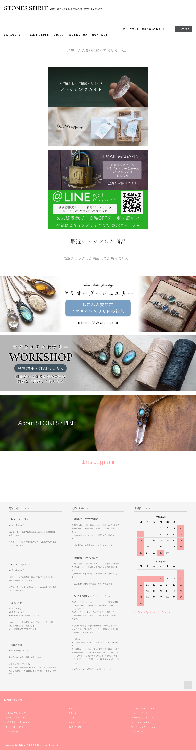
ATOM (78, 727)
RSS (70, 727)
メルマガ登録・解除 (77, 722)
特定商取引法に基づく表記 (18, 722)
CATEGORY (14, 34)
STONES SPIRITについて (143, 708)
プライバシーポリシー (16, 727)
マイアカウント (130, 29)
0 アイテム (183, 29)
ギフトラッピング (139, 732)
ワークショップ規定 (140, 722)
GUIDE (59, 34)
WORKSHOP (77, 34)
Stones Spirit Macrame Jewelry (154, 612)
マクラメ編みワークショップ (144, 718)
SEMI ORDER (39, 34)
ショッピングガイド (140, 713)
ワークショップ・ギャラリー (144, 727)
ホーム (9, 708)
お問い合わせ (12, 732)
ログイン (160, 29)
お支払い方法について (16, 713)
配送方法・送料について (17, 718)
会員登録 (146, 29)
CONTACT (100, 34)
